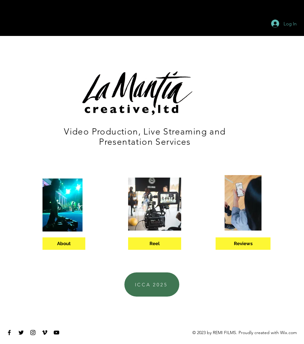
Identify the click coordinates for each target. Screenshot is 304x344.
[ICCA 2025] (151, 284)
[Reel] (154, 243)
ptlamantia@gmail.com (155, 310)
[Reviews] (243, 243)
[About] (63, 243)
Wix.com (288, 332)
